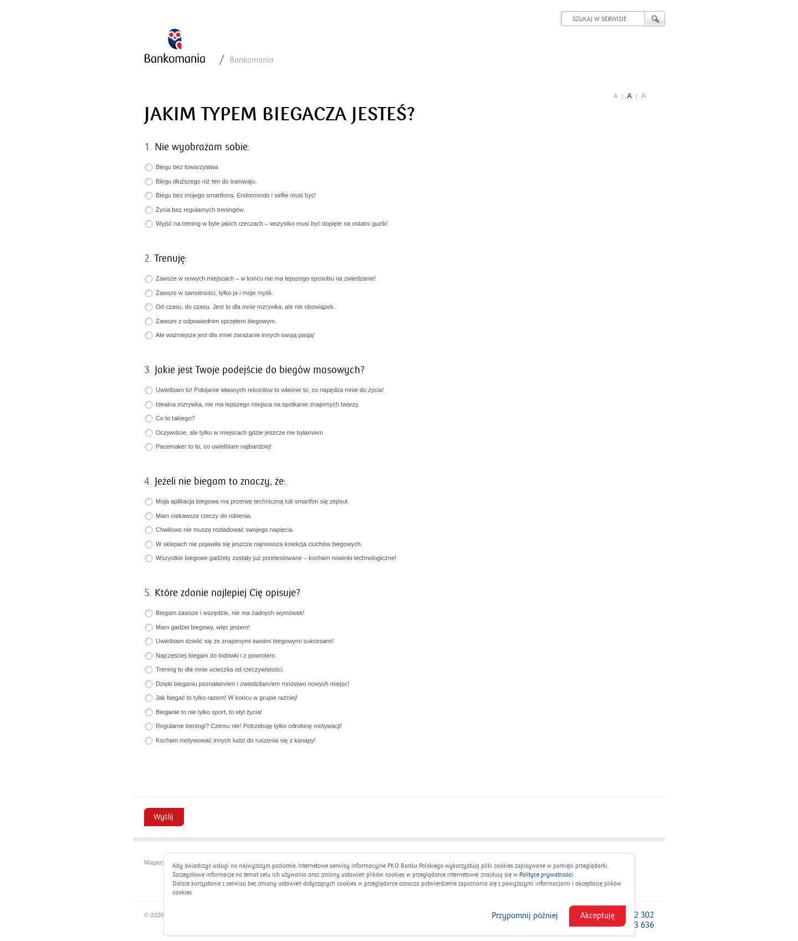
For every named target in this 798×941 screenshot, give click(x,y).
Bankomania (251, 60)
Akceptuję (597, 915)
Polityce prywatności (546, 874)
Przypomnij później (525, 915)
